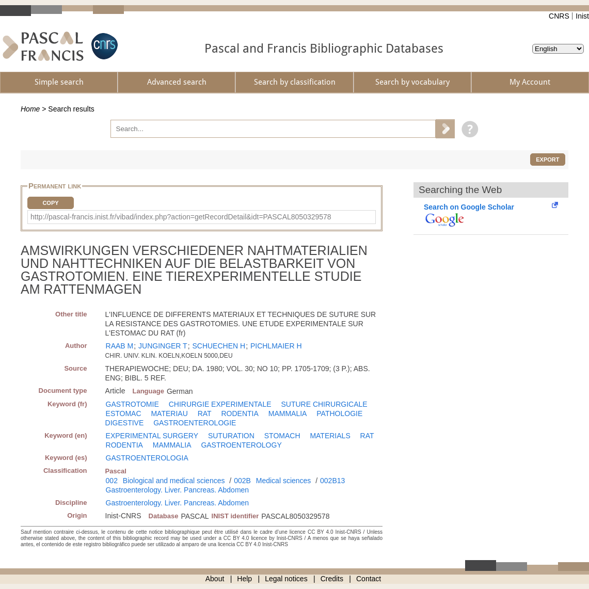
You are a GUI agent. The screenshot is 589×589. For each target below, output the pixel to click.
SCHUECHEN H (218, 346)
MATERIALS (330, 436)
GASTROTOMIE (132, 404)
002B (242, 480)
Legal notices (286, 579)
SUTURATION (231, 436)
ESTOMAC (123, 413)
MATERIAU (169, 413)
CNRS (559, 16)
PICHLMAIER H (276, 346)
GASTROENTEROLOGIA (147, 458)
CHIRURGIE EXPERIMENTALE (220, 404)
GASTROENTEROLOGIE (194, 423)
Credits (332, 579)
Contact (368, 579)
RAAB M (120, 346)
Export (547, 159)
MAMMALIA (287, 413)
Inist (582, 16)
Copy (50, 203)
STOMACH (282, 436)
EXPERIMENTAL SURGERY (152, 436)
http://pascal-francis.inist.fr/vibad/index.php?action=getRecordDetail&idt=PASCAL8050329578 (180, 217)
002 (112, 480)
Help (244, 579)
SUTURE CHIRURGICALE (324, 404)
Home (30, 109)
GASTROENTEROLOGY (241, 445)
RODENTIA (240, 413)
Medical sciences (283, 480)
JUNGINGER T (162, 346)
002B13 (332, 480)
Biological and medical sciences (174, 480)
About (215, 579)
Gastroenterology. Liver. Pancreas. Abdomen (177, 490)
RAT (205, 413)
